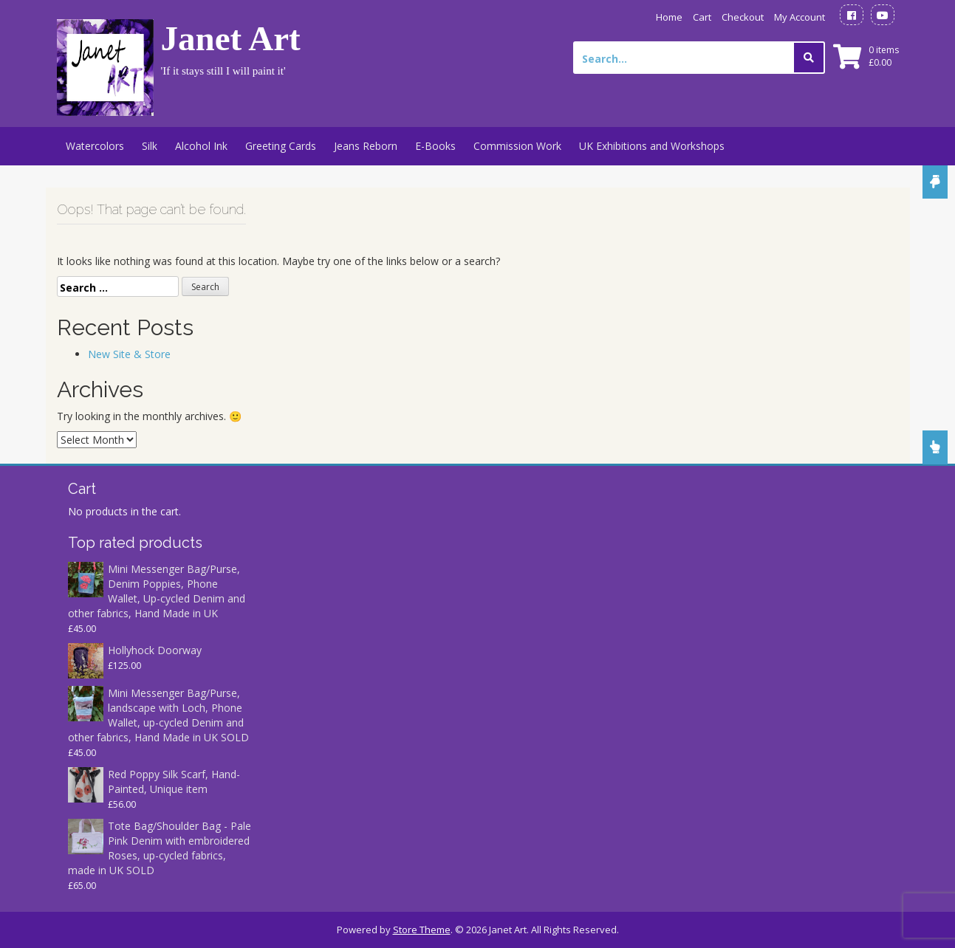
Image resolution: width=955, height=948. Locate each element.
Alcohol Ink (201, 146)
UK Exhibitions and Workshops (652, 146)
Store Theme (422, 929)
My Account (799, 17)
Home (669, 17)
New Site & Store (129, 354)
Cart (702, 17)
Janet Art (231, 38)
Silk (149, 146)
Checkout (743, 17)
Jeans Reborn (365, 146)
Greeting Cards (280, 146)
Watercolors (95, 146)
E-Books (435, 146)
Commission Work (517, 146)
